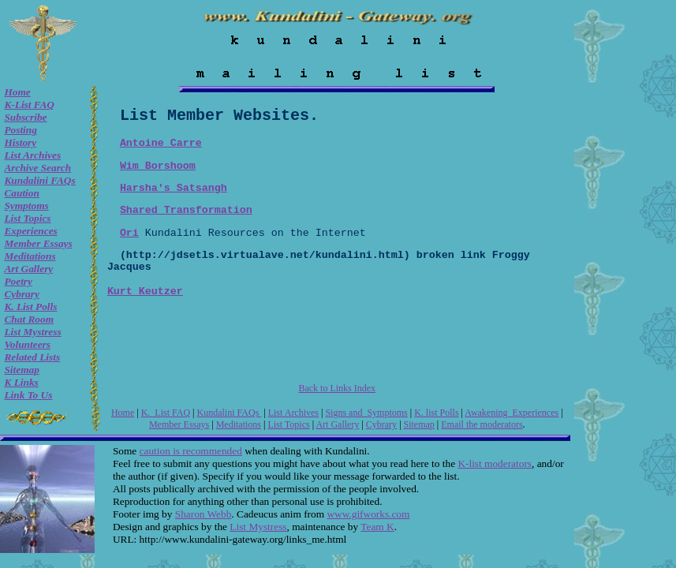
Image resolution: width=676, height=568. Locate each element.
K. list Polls (30, 306)
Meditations (29, 256)
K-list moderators (495, 463)
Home (17, 92)
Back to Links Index (336, 388)
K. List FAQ (165, 412)
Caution (21, 193)
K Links (21, 382)
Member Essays (38, 243)
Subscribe (25, 117)
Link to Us (28, 395)
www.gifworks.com (368, 514)
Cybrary (21, 294)
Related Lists (32, 357)
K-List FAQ (29, 104)
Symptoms (26, 205)
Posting (20, 130)
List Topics (27, 218)
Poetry (18, 281)
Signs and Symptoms (366, 412)
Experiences (30, 231)
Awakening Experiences (511, 412)
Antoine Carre (161, 143)
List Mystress (32, 332)
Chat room (29, 319)
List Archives (32, 155)
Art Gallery (28, 269)
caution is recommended (191, 451)
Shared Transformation (186, 210)
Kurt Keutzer (145, 291)
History (20, 142)
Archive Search (37, 168)
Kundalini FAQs (39, 180)
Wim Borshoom (158, 166)
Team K (377, 526)
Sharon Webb (203, 514)
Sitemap (21, 370)
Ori (129, 233)
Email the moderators (481, 424)
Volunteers (27, 344)
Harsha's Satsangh (173, 188)
